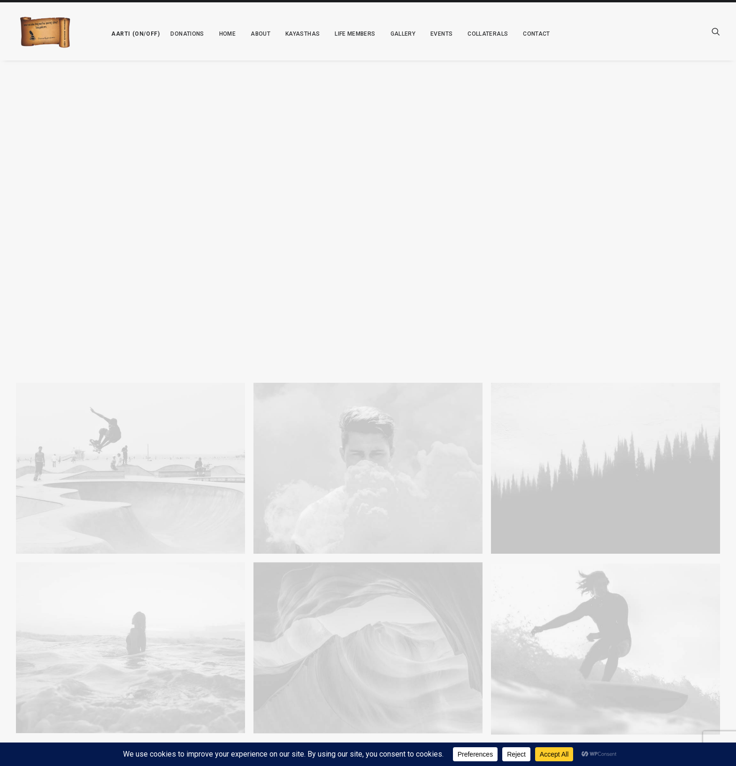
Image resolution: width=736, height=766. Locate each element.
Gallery (395, 34)
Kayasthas (295, 34)
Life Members (347, 34)
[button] (125, 31)
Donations (180, 34)
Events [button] (434, 34)
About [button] (253, 34)
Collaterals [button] (480, 34)
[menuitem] (125, 31)
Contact (529, 34)
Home (220, 34)
